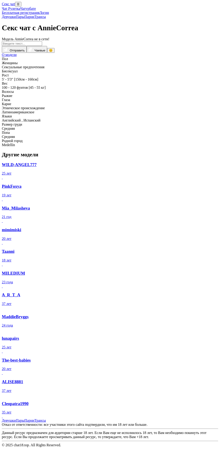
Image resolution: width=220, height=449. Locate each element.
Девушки (9, 17)
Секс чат (8, 4)
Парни (29, 17)
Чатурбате (28, 8)
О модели (9, 55)
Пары (20, 17)
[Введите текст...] (22, 43)
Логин (44, 13)
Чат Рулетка (11, 8)
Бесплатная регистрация (20, 13)
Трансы (40, 17)
